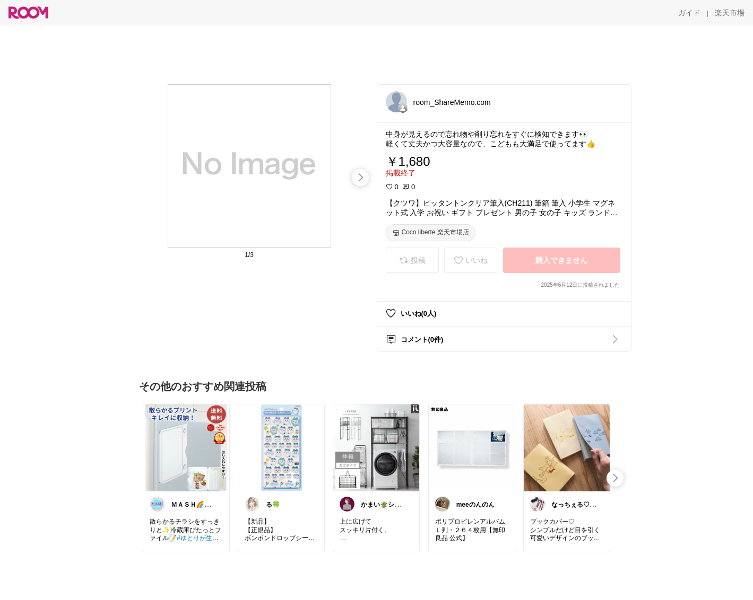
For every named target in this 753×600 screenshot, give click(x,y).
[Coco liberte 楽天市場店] (430, 232)
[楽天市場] (730, 12)
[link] (186, 447)
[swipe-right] (360, 177)
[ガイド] (689, 12)
